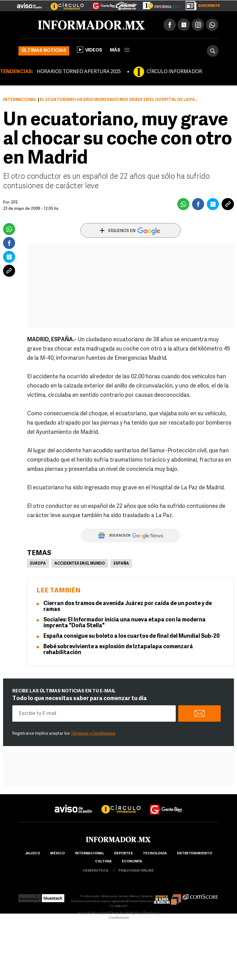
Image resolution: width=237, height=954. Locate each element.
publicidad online (136, 871)
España (121, 564)
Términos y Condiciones (93, 734)
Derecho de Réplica (125, 913)
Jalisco (32, 853)
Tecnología (155, 853)
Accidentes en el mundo (79, 564)
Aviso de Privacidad (93, 913)
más (120, 50)
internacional (89, 853)
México (57, 853)
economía (132, 861)
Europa (38, 564)
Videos (89, 50)
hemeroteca (95, 871)
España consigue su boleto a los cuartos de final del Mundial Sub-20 (131, 636)
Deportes (123, 853)
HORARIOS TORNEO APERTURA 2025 (79, 71)
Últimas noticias (44, 50)
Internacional (20, 100)
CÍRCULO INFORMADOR (174, 71)
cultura (103, 861)
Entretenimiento (194, 853)
